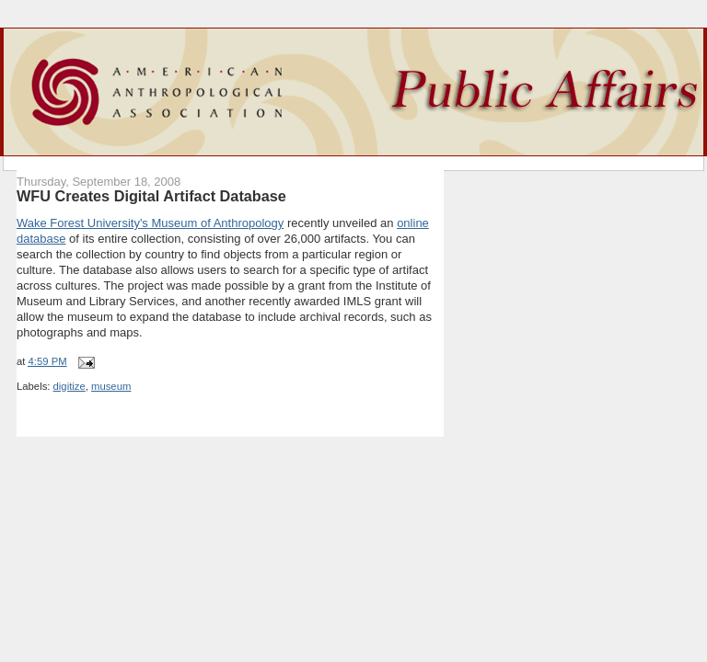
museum (111, 386)
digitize (69, 386)
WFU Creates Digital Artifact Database (151, 196)
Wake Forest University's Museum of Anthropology (150, 223)
